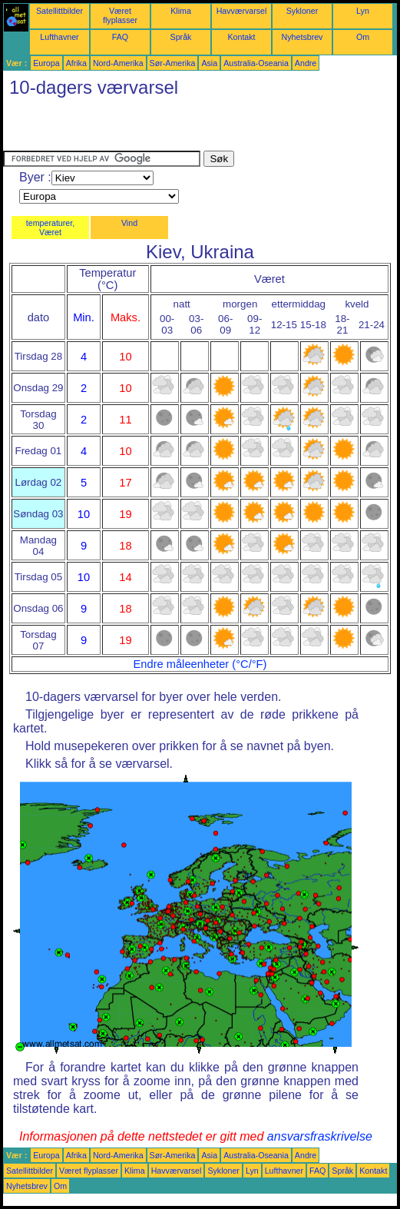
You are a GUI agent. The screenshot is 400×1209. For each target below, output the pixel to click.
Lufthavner (59, 37)
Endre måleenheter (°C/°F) (200, 664)
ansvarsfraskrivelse (319, 1136)
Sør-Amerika (173, 63)
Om (362, 37)
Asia (209, 63)
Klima (180, 10)
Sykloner (302, 10)
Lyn (362, 10)
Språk (181, 37)
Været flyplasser (120, 15)
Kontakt (241, 37)
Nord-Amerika (118, 63)
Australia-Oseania (256, 63)
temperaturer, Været (50, 227)
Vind (129, 223)
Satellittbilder (59, 10)
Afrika (76, 63)
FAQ (120, 37)
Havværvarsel (242, 10)
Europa (46, 63)
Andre (305, 63)
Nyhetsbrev (302, 37)
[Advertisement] (182, 128)
